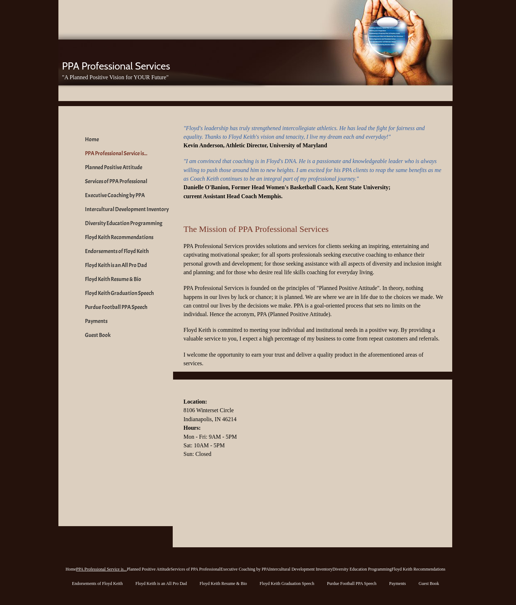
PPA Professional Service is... (116, 153)
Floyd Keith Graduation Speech (119, 293)
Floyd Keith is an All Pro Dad (116, 265)
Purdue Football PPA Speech (116, 307)
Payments (96, 321)
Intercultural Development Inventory (127, 209)
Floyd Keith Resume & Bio (113, 279)
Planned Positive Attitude (113, 167)
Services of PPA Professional (116, 181)
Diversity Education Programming (123, 223)
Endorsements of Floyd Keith (117, 251)
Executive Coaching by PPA (115, 195)
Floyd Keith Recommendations (119, 237)
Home (92, 139)
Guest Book (98, 335)
